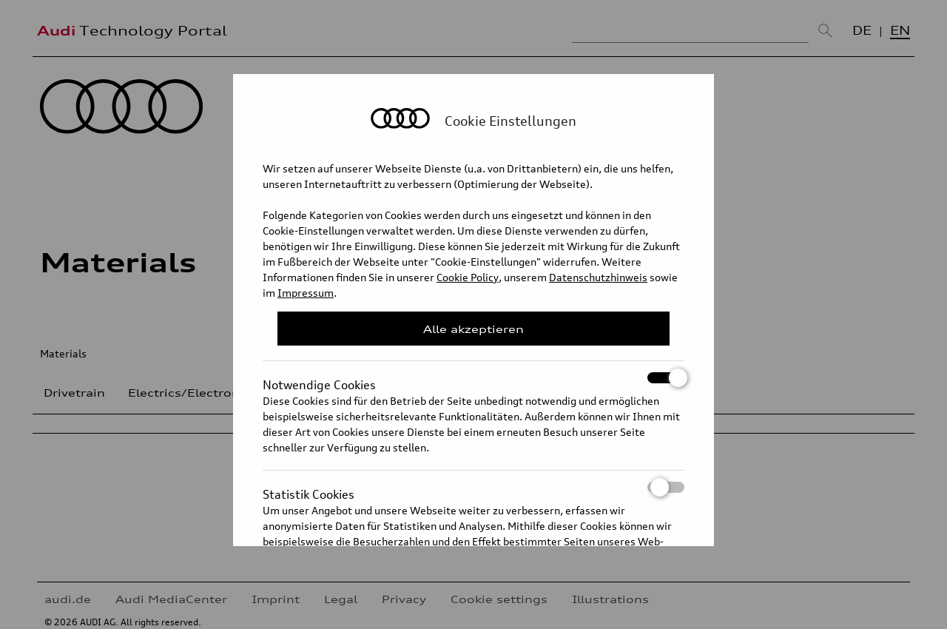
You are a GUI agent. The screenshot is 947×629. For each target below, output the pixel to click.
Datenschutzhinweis (598, 277)
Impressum (305, 292)
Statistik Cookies (473, 487)
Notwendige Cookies (473, 377)
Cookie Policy (468, 277)
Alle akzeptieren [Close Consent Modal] (473, 329)
